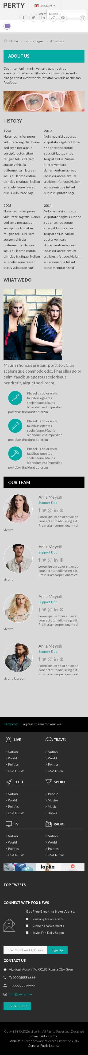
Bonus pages (34, 41)
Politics (13, 764)
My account (83, 18)
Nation (13, 752)
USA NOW (16, 771)
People (53, 794)
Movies (53, 800)
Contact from (17, 1006)
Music (52, 806)
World (12, 758)
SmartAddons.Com (46, 1036)
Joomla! (14, 1041)
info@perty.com (20, 994)
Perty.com (11, 724)
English (44, 5)
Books (52, 813)
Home (13, 41)
